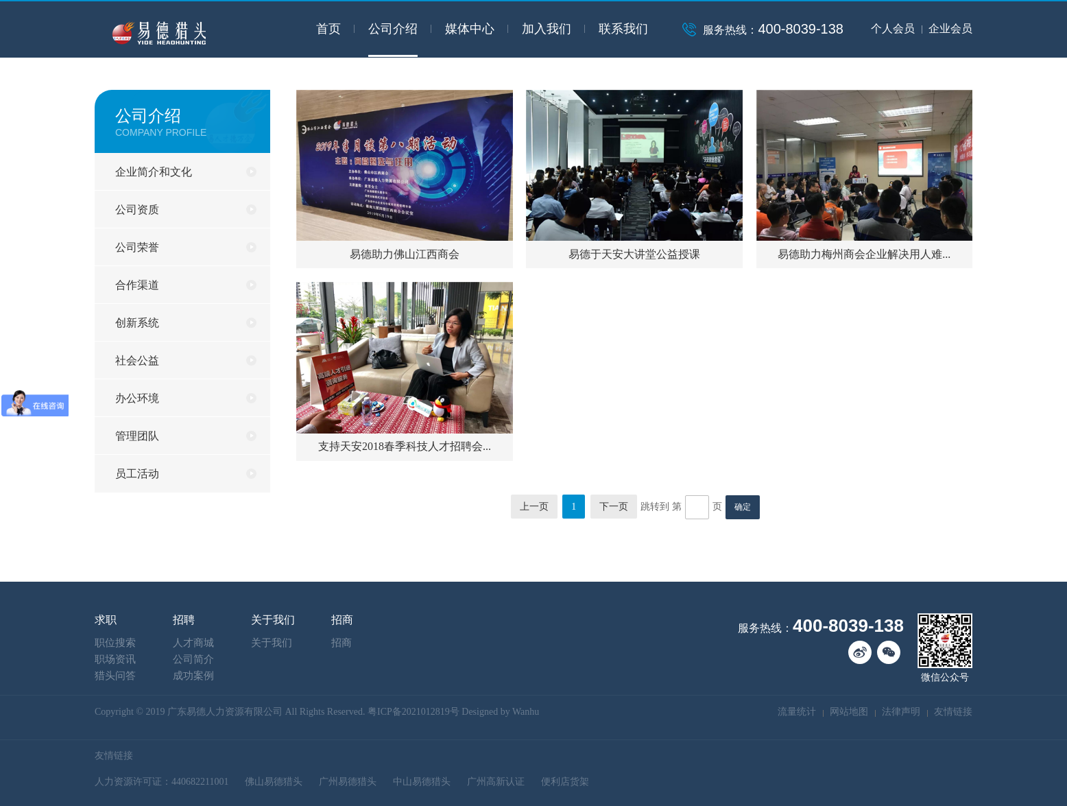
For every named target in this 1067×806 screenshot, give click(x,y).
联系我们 (623, 29)
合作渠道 (137, 285)
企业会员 (950, 28)
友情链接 (953, 712)
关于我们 (271, 642)
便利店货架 (565, 782)
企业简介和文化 (153, 172)
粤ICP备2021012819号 (413, 712)
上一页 (534, 506)
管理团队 (137, 436)
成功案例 (193, 675)
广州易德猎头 (347, 782)
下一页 (613, 506)
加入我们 (546, 29)
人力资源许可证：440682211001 (161, 782)
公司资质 (137, 209)
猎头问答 (115, 675)
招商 (341, 642)
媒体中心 (469, 29)
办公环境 (137, 398)
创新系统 (137, 323)
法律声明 (901, 712)
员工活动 (137, 473)
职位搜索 (115, 642)
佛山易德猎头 (273, 782)
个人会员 (893, 28)
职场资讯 (115, 659)
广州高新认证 (496, 782)
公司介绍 (393, 29)
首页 (328, 29)
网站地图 (849, 712)
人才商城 (193, 642)
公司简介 (193, 659)
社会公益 (137, 360)
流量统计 (797, 712)
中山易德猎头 (422, 782)
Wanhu (525, 712)
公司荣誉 (137, 247)
